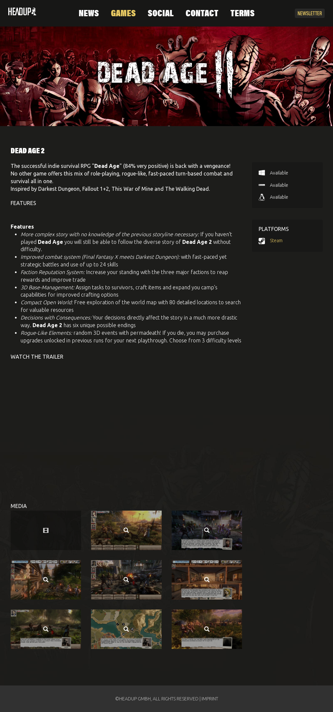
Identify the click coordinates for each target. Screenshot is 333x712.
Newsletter (309, 14)
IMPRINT (210, 698)
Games (123, 14)
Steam (276, 240)
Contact (202, 14)
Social (161, 14)
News (89, 14)
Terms (242, 14)
